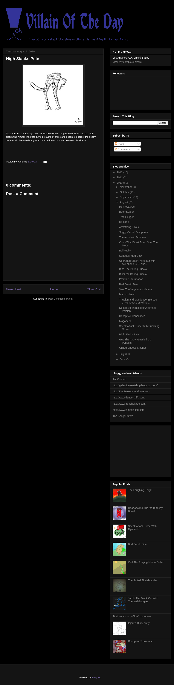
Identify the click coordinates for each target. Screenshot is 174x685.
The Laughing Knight (140, 490)
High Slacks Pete (22, 58)
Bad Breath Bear (129, 284)
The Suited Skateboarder (142, 580)
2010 (120, 182)
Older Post (94, 289)
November (126, 186)
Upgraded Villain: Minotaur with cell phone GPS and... (137, 262)
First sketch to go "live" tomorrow (132, 616)
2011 (120, 177)
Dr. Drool (124, 221)
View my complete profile (127, 61)
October (125, 192)
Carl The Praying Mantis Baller (146, 562)
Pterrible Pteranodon (131, 279)
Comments (123, 149)
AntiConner (119, 379)
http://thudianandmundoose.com (131, 391)
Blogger (96, 677)
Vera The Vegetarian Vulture (135, 289)
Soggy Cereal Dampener (133, 232)
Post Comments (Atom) (60, 298)
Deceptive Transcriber (132, 316)
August (124, 202)
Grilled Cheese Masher (132, 347)
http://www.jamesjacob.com (128, 409)
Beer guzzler (126, 211)
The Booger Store (123, 416)
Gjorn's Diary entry (139, 623)
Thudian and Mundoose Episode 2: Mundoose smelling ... (138, 301)
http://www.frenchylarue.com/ (129, 403)
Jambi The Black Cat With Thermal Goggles (143, 600)
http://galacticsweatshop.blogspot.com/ (135, 385)
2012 (120, 172)
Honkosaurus (127, 206)
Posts (119, 143)
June (123, 359)
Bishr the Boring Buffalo (133, 274)
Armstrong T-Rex (129, 227)
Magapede (125, 321)
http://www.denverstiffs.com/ (129, 397)
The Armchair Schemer (132, 237)
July (122, 354)
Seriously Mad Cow (130, 255)
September (126, 197)
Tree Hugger (126, 216)
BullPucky (125, 250)
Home (54, 289)
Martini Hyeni (127, 294)
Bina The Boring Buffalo (133, 269)
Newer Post (13, 289)
